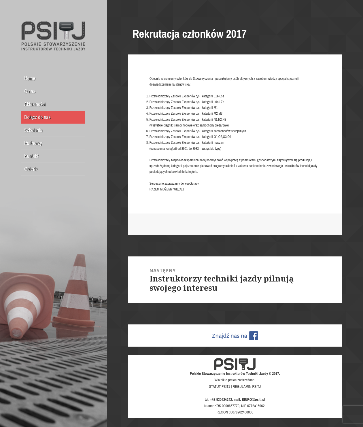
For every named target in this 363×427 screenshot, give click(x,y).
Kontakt (31, 156)
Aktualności (35, 104)
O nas (29, 91)
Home (29, 78)
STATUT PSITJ (219, 386)
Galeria (31, 169)
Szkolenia (33, 130)
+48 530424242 (221, 399)
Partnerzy (33, 143)
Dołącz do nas (37, 117)
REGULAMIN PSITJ (247, 386)
